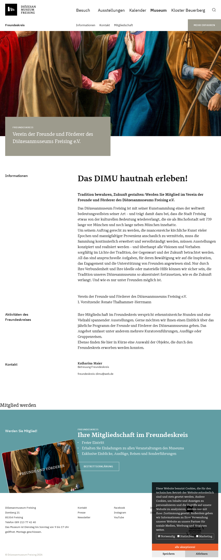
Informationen (85, 25)
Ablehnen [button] (202, 553)
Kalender (138, 10)
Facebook (119, 507)
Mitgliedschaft (123, 25)
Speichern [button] (169, 553)
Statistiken (185, 536)
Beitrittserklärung (98, 466)
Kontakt (104, 25)
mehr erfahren (204, 25)
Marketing (204, 536)
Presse (81, 512)
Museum (158, 10)
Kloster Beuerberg (188, 10)
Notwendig (166, 536)
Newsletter (84, 517)
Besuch (83, 10)
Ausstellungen (111, 10)
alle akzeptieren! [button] (185, 547)
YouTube (119, 517)
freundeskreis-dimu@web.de (95, 373)
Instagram (120, 512)
